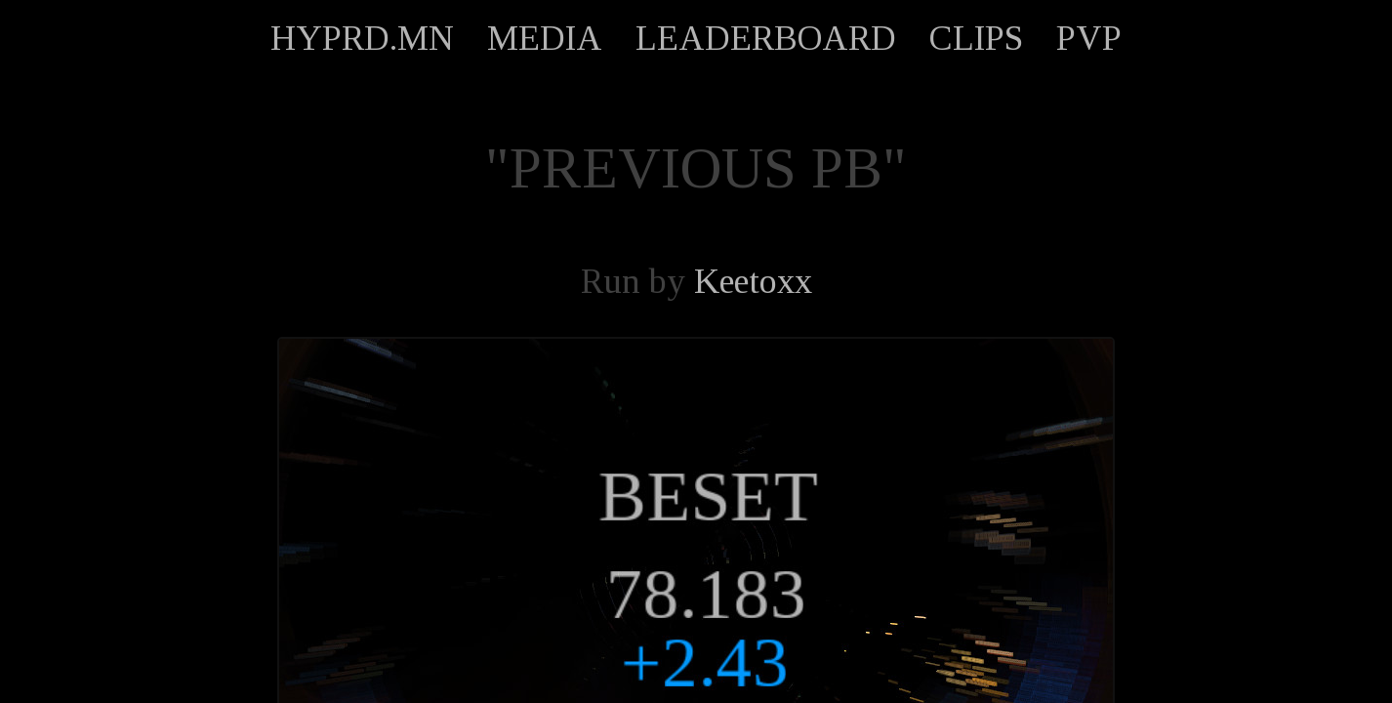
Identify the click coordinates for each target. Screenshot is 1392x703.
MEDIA (544, 38)
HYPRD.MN (362, 38)
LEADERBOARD (765, 38)
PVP (1089, 38)
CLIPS (976, 38)
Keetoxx (753, 281)
